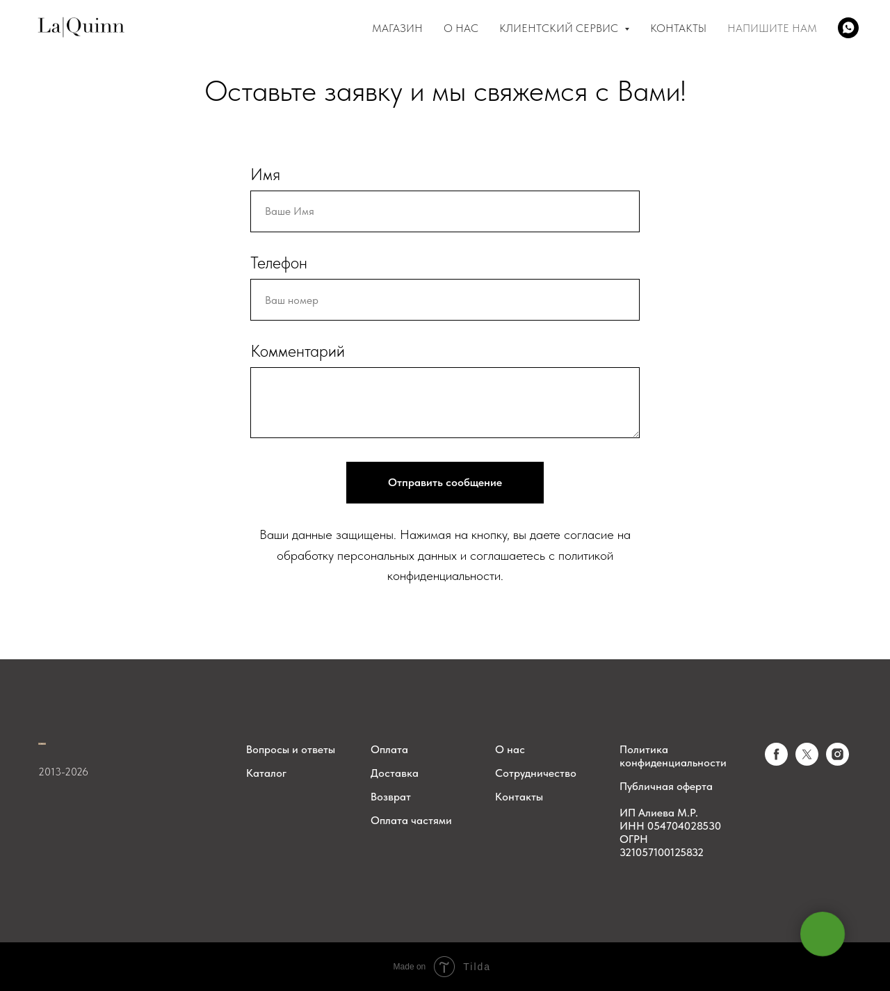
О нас (510, 749)
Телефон (278, 262)
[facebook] (776, 762)
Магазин (397, 28)
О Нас (461, 28)
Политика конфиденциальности (673, 756)
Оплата (389, 749)
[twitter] (806, 762)
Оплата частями (411, 820)
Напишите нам (772, 28)
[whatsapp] (848, 27)
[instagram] (837, 762)
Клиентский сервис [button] (560, 28)
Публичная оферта (666, 786)
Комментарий (297, 351)
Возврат (391, 796)
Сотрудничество (535, 773)
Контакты (678, 28)
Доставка (395, 773)
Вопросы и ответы (290, 749)
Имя (265, 174)
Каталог (266, 773)
